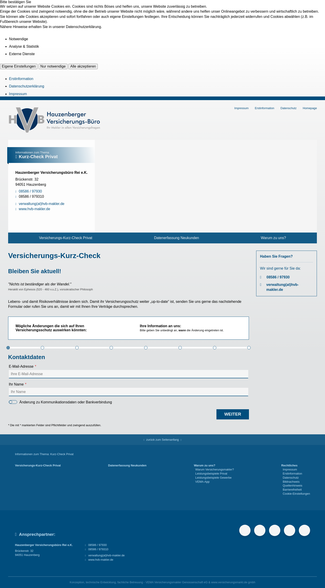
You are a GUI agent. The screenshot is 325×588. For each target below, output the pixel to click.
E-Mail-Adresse (21, 366)
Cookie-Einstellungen (296, 493)
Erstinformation (21, 79)
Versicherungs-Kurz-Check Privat (65, 238)
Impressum (18, 94)
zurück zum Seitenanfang (162, 439)
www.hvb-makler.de (100, 559)
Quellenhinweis (292, 485)
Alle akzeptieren (83, 66)
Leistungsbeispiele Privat (211, 473)
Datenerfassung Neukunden (176, 238)
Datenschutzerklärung (26, 86)
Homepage (310, 108)
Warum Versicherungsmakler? (214, 469)
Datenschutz (289, 108)
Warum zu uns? (273, 238)
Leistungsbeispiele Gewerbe (213, 477)
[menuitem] (65, 238)
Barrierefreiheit (292, 489)
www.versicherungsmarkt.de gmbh (233, 582)
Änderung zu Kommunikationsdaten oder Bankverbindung (60, 402)
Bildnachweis (291, 481)
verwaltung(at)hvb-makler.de (282, 287)
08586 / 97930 (278, 277)
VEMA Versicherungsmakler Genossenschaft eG (177, 582)
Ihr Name (16, 384)
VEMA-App (202, 481)
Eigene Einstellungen (19, 66)
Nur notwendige (53, 66)
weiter (232, 414)
